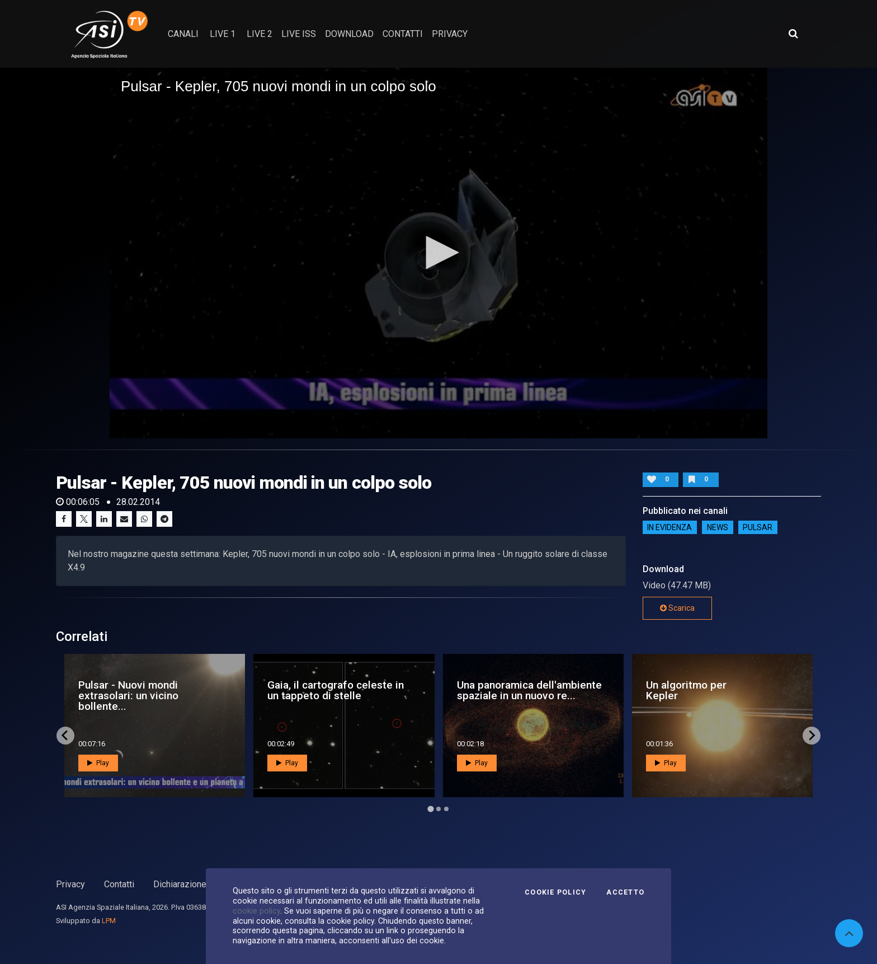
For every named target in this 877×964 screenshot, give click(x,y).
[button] (438, 252)
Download (349, 34)
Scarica (677, 607)
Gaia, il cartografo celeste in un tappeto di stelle (335, 690)
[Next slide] (812, 736)
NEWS (717, 527)
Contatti (119, 884)
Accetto (625, 892)
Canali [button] (183, 34)
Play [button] (98, 763)
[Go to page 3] (446, 809)
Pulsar (757, 527)
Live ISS (298, 34)
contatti (403, 34)
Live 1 (222, 34)
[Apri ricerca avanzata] (793, 33)
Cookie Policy (555, 892)
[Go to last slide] (65, 736)
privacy (450, 34)
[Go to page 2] (438, 809)
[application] (438, 253)
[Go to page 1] (430, 809)
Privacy (70, 884)
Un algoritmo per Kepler (686, 690)
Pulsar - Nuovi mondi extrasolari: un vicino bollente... (128, 695)
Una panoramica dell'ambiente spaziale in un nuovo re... (529, 690)
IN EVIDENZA (669, 527)
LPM (109, 920)
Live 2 (259, 34)
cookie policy (256, 910)
